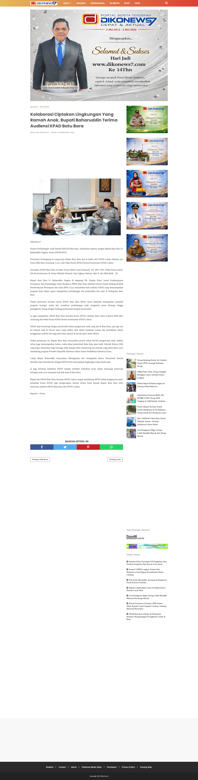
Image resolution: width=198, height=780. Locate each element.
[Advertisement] (76, 156)
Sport (127, 3)
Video (137, 3)
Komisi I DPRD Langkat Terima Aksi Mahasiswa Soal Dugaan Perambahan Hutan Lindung (145, 572)
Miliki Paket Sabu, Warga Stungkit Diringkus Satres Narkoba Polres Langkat (151, 375)
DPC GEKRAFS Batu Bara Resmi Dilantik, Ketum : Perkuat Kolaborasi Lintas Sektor (151, 421)
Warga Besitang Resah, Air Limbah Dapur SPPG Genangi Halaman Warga (152, 363)
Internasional (98, 3)
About (73, 767)
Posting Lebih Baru (40, 459)
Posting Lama (115, 459)
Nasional (81, 3)
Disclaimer (112, 767)
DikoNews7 (105, 776)
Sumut (66, 3)
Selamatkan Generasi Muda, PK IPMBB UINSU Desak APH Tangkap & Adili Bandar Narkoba (151, 398)
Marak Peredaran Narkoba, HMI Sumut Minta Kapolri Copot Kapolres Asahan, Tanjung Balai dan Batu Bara (146, 606)
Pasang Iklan (146, 767)
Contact (62, 767)
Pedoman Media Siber (92, 767)
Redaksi (49, 767)
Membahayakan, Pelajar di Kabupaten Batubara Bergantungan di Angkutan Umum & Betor (146, 616)
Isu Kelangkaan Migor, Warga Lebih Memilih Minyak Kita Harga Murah (151, 433)
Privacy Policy (128, 767)
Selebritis (114, 3)
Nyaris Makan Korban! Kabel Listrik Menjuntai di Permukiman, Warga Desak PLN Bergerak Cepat (151, 410)
